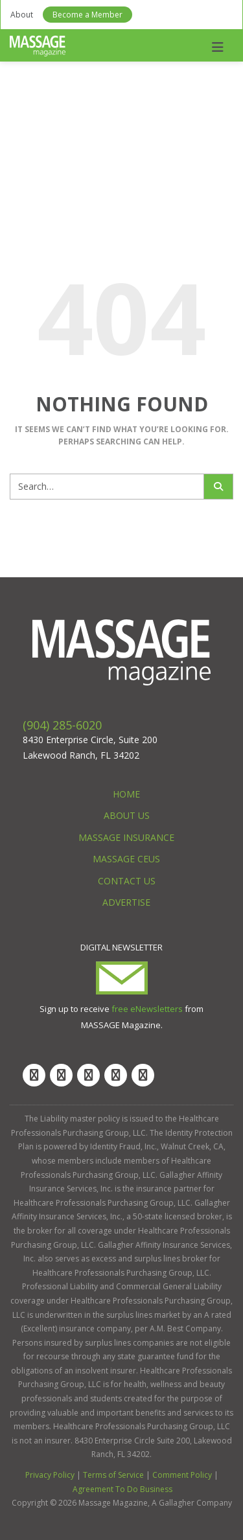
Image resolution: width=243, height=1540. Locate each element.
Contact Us (127, 881)
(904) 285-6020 (62, 725)
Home (126, 794)
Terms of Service (113, 1474)
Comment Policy (182, 1474)
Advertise (126, 902)
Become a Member (87, 14)
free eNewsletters (147, 1009)
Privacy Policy (50, 1474)
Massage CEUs (126, 859)
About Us (127, 815)
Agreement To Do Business (122, 1489)
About (21, 14)
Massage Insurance (126, 837)
